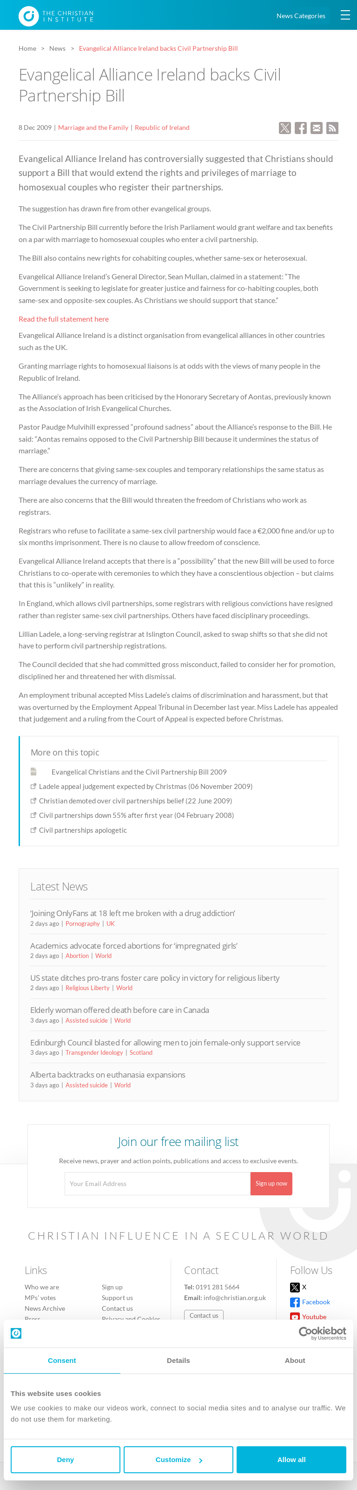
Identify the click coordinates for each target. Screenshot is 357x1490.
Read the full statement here (64, 318)
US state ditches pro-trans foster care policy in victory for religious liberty (155, 977)
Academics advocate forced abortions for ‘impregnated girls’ (134, 945)
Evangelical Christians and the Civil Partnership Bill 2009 (139, 772)
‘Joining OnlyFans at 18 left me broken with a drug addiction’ (132, 913)
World (103, 955)
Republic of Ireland (162, 127)
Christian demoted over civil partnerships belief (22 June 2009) (135, 800)
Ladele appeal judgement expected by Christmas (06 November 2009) (146, 786)
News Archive (45, 1308)
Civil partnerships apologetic (83, 830)
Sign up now (271, 1183)
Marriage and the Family (93, 127)
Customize (179, 1459)
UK (110, 923)
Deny (65, 1459)
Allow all (292, 1459)
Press (32, 1319)
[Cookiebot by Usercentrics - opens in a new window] (305, 1334)
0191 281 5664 (217, 1287)
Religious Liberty (88, 987)
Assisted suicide (87, 1020)
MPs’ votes (40, 1297)
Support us (117, 1297)
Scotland (141, 1052)
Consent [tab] (62, 1360)
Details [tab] (178, 1360)
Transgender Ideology (94, 1052)
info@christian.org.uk (235, 1297)
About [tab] (295, 1360)
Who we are (42, 1287)
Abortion (77, 955)
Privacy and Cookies (131, 1319)
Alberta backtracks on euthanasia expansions (107, 1074)
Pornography (83, 923)
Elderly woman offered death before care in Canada (119, 1010)
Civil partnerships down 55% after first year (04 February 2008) (136, 815)
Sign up (112, 1287)
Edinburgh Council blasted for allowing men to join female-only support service (165, 1042)
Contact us (117, 1308)
